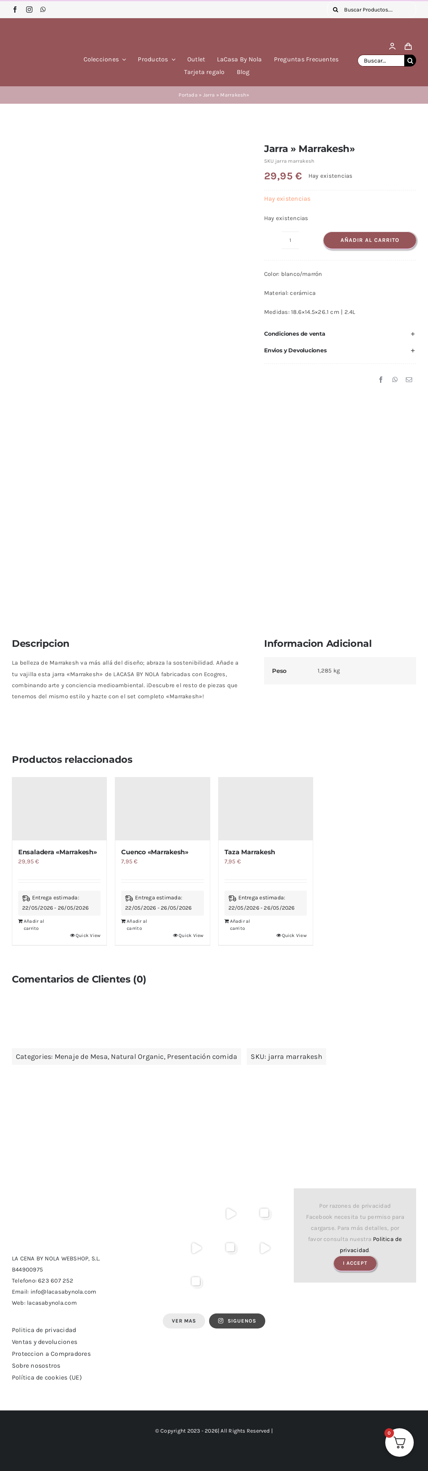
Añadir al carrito (369, 240)
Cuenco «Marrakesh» (154, 852)
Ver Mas (184, 1321)
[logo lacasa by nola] (39, 28)
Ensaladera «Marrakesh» (57, 852)
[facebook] (15, 9)
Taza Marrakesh (250, 852)
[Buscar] (335, 9)
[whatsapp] (43, 9)
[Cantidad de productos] (290, 240)
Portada (188, 95)
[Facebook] (381, 380)
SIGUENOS (237, 1321)
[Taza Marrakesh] (266, 808)
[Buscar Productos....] (371, 9)
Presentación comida (202, 1056)
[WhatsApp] (395, 380)
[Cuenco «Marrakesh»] (162, 808)
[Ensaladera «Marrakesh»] (59, 808)
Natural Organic (137, 1056)
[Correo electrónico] (409, 380)
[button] (340, 333)
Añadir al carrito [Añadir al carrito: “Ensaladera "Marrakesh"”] (34, 924)
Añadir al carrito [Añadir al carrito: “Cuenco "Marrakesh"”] (137, 924)
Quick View (88, 935)
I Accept (355, 1263)
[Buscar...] (381, 61)
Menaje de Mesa (81, 1056)
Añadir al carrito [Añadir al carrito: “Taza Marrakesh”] (240, 924)
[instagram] (29, 9)
